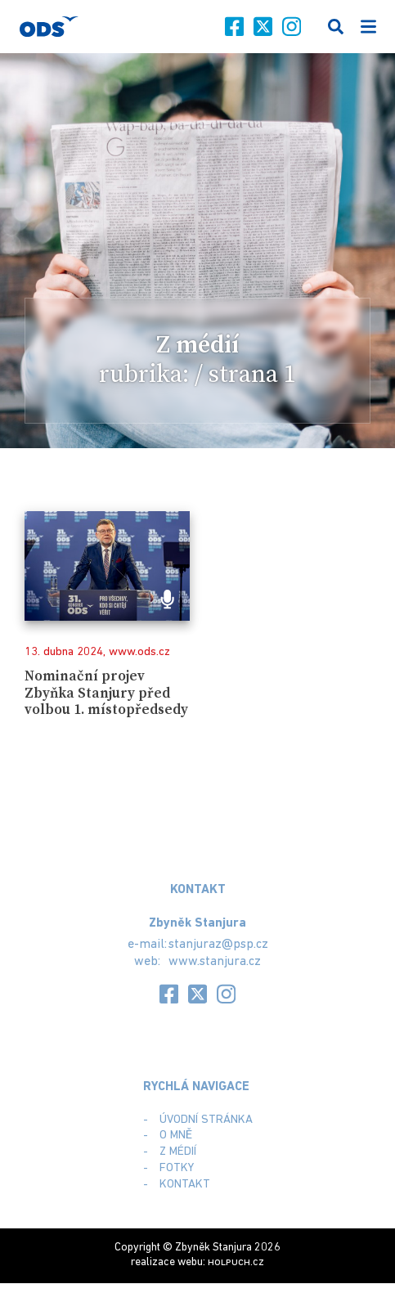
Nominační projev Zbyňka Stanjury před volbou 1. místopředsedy (106, 693)
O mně (175, 1135)
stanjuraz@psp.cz (218, 944)
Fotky (176, 1168)
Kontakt (184, 1185)
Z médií (177, 1152)
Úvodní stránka (206, 1120)
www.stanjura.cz (214, 961)
